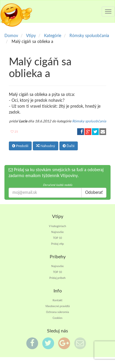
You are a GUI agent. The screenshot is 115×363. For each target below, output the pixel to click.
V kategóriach (57, 226)
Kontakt (57, 300)
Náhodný (45, 146)
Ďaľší (68, 146)
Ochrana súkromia (57, 312)
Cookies (57, 318)
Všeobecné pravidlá (57, 306)
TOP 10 (57, 238)
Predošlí (20, 146)
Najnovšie (57, 232)
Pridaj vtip (57, 244)
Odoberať (94, 193)
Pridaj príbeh (57, 278)
